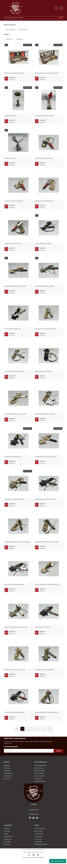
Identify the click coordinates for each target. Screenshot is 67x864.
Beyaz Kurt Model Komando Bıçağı (43, 374)
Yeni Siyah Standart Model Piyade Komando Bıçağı (47, 717)
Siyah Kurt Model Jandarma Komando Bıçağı (15, 288)
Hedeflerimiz (7, 776)
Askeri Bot (6, 834)
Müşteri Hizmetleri (58, 861)
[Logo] (15, 8)
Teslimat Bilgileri (38, 847)
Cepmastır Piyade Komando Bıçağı (13, 245)
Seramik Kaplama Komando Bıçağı (13, 460)
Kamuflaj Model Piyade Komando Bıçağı (44, 674)
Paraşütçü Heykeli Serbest (10, 116)
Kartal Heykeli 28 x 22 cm (10, 159)
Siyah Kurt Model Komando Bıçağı (43, 245)
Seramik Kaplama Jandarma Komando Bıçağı (45, 460)
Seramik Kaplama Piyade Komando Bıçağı (14, 503)
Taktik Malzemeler (8, 842)
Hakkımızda (7, 771)
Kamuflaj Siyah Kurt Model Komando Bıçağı (45, 503)
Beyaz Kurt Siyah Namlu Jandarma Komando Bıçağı (47, 588)
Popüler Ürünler (8, 844)
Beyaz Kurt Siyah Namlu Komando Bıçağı (14, 588)
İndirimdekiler (7, 847)
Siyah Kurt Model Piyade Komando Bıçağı (44, 288)
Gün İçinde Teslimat (39, 781)
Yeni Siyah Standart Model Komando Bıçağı (15, 717)
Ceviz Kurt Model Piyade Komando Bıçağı (14, 374)
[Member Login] (56, 8)
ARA (61, 17)
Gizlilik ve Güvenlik (39, 779)
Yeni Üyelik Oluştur (39, 839)
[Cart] (61, 8)
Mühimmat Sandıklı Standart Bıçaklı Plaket (14, 73)
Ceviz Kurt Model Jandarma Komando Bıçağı (45, 331)
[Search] (33, 17)
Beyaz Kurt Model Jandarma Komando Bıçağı (15, 417)
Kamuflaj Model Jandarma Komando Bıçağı (15, 674)
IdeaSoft (24, 863)
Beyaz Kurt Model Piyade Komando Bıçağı (45, 417)
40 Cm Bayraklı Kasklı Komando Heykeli (44, 116)
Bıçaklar (6, 839)
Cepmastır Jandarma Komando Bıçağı (44, 202)
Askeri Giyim (7, 836)
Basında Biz (7, 784)
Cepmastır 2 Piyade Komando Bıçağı (43, 159)
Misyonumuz (7, 773)
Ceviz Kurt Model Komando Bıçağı (13, 331)
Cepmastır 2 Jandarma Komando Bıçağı (14, 202)
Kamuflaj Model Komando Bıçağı (42, 631)
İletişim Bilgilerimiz (8, 779)
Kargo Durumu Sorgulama (40, 850)
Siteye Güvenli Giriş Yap (40, 834)
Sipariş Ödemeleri (38, 773)
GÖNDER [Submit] (58, 756)
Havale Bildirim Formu (39, 787)
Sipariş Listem (37, 844)
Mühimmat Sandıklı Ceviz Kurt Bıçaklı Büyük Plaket (46, 73)
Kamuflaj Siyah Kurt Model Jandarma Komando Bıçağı (17, 546)
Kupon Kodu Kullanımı (39, 776)
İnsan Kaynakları (8, 781)
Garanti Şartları (38, 784)
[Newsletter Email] (33, 756)
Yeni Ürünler (7, 850)
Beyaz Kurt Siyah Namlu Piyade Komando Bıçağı (16, 631)
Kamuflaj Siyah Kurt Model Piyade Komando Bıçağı (47, 546)
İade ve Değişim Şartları (40, 771)
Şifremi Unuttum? (38, 836)
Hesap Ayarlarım (38, 842)
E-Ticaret (30, 863)
